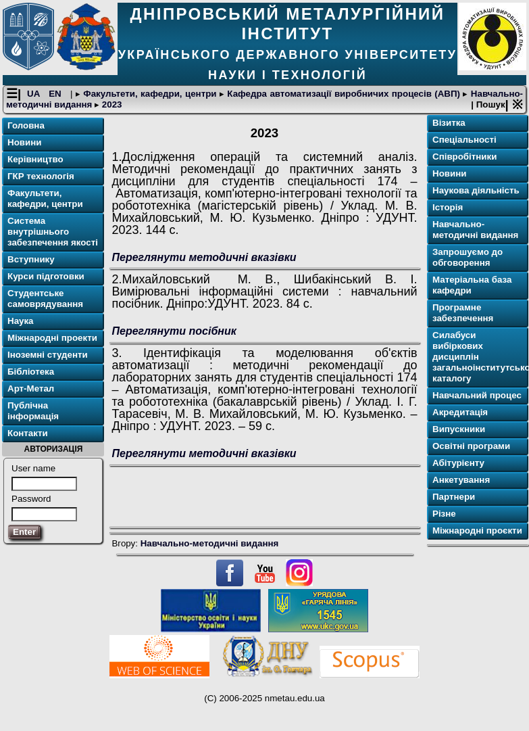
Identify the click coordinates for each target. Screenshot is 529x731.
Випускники (458, 429)
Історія (447, 207)
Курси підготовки (45, 276)
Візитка (448, 123)
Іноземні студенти (47, 355)
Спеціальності (464, 140)
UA (35, 94)
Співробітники (464, 156)
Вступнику (31, 259)
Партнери (453, 497)
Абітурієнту (458, 463)
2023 (110, 104)
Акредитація (460, 412)
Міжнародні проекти (52, 338)
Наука (20, 321)
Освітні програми (471, 446)
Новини (24, 142)
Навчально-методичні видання (210, 543)
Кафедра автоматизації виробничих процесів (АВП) (343, 94)
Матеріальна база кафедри (471, 285)
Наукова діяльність (476, 190)
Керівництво (35, 159)
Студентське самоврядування (45, 298)
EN (56, 94)
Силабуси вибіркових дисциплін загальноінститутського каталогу (479, 356)
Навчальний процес (477, 395)
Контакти (27, 433)
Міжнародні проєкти (477, 530)
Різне (444, 514)
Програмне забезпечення (462, 312)
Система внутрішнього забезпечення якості (52, 231)
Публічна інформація (33, 410)
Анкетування (461, 480)
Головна (26, 125)
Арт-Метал (30, 388)
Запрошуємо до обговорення (467, 257)
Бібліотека (30, 372)
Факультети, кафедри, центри (150, 94)
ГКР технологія (40, 176)
